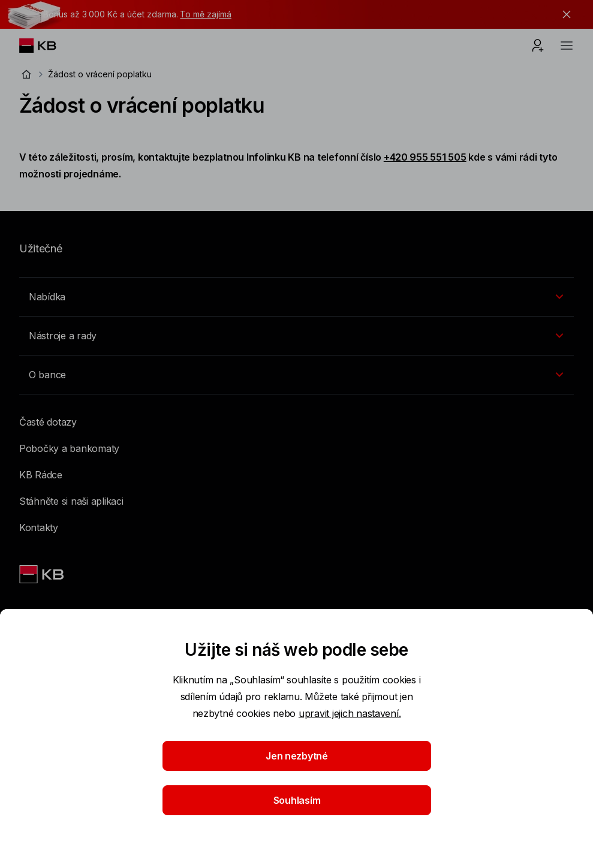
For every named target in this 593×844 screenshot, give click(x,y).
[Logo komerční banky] (47, 45)
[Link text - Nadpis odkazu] (42, 574)
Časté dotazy (48, 422)
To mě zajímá (205, 14)
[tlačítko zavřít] (563, 14)
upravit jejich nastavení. (350, 713)
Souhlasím (296, 800)
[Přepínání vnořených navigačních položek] (296, 297)
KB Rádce (40, 475)
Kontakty (38, 527)
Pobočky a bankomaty (69, 448)
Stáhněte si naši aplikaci (71, 501)
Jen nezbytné (297, 756)
